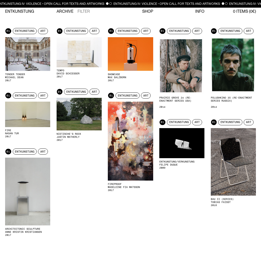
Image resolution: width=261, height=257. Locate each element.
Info (199, 11)
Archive (65, 11)
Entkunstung (19, 11)
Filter (83, 11)
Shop (147, 11)
